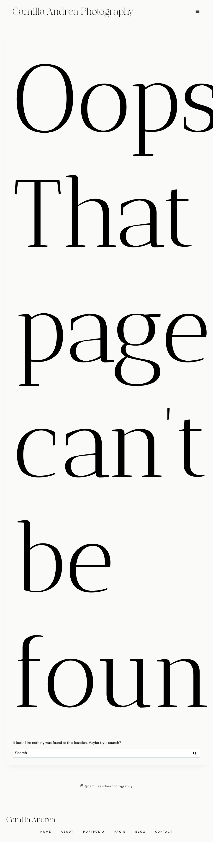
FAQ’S (120, 831)
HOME (45, 831)
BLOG (140, 831)
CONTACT (164, 831)
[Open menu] (197, 11)
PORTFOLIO (94, 831)
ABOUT (67, 831)
